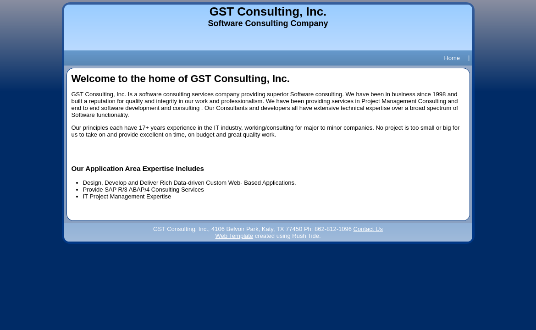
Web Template (234, 235)
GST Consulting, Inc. (268, 11)
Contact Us (368, 229)
